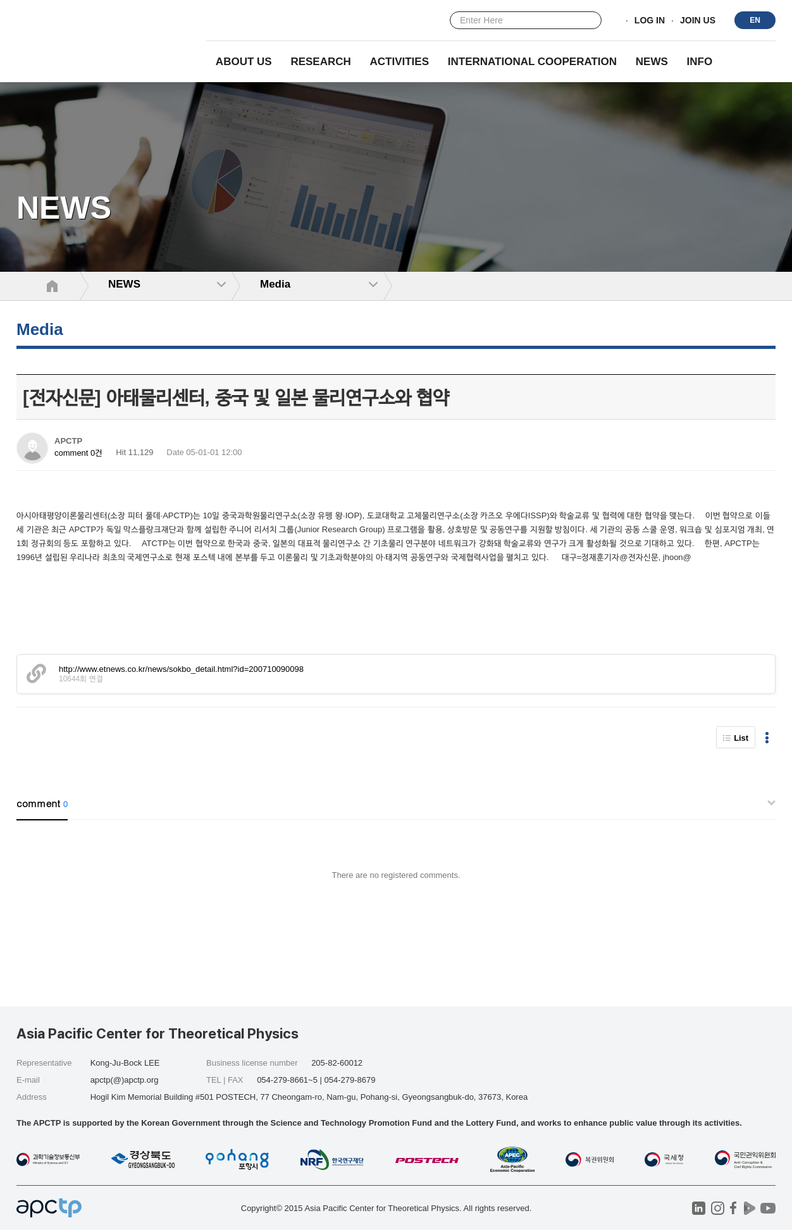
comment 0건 (78, 453)
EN (755, 20)
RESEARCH (320, 62)
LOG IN (649, 21)
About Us (244, 62)
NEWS (652, 62)
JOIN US (697, 21)
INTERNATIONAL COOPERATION (532, 62)
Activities (400, 62)
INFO (700, 62)
